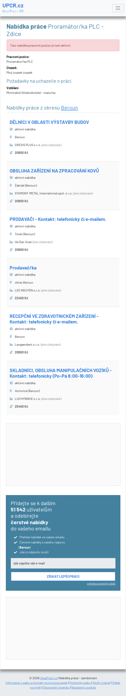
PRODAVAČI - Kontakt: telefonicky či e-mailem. (58, 219)
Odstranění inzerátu (56, 687)
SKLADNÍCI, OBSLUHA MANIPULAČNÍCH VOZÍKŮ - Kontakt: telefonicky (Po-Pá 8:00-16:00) (61, 373)
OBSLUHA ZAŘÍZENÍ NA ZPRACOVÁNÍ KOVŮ (54, 170)
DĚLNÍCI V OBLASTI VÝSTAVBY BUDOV (49, 122)
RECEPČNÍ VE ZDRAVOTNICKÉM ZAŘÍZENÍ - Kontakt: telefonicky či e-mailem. (54, 318)
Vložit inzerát (101, 683)
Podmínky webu (80, 683)
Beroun (69, 107)
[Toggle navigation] (118, 8)
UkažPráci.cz (48, 678)
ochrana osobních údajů (101, 583)
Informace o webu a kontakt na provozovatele (36, 683)
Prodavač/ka (23, 267)
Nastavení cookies (83, 687)
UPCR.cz (13, 8)
